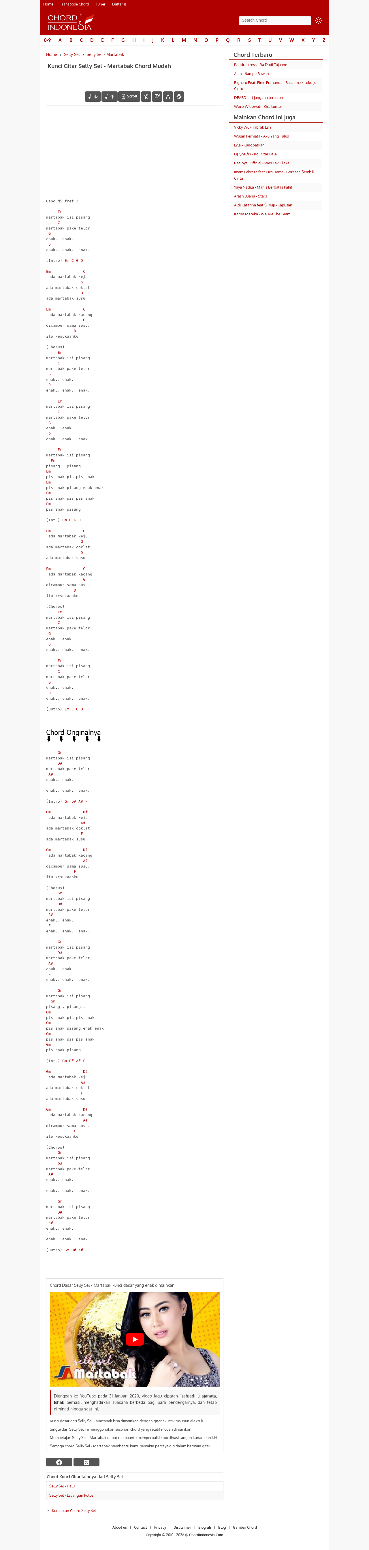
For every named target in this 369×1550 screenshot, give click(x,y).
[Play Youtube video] (135, 1339)
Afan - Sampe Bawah (251, 73)
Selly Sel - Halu (62, 1486)
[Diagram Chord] (157, 96)
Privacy (160, 1527)
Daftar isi (119, 4)
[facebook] (59, 1462)
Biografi (204, 1527)
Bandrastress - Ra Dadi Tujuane (260, 64)
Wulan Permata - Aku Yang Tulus (261, 136)
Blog (222, 1527)
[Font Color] (179, 96)
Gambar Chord (245, 1527)
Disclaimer (182, 1527)
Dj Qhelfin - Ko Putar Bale (255, 154)
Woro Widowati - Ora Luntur (258, 106)
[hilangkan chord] (146, 96)
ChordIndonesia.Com (206, 1535)
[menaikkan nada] (109, 96)
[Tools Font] (168, 96)
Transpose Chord (74, 4)
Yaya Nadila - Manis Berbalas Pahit (263, 187)
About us (119, 1527)
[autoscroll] (129, 96)
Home (48, 4)
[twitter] (86, 1462)
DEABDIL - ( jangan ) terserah (258, 97)
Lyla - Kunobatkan (249, 145)
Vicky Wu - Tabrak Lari (252, 127)
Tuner (101, 4)
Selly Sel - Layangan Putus (71, 1495)
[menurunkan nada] (93, 96)
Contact (140, 1527)
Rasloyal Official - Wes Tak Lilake (261, 163)
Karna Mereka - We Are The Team (262, 214)
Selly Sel (72, 54)
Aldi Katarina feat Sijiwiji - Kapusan (263, 205)
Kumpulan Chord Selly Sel (74, 1510)
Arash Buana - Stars (250, 196)
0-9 (47, 40)
